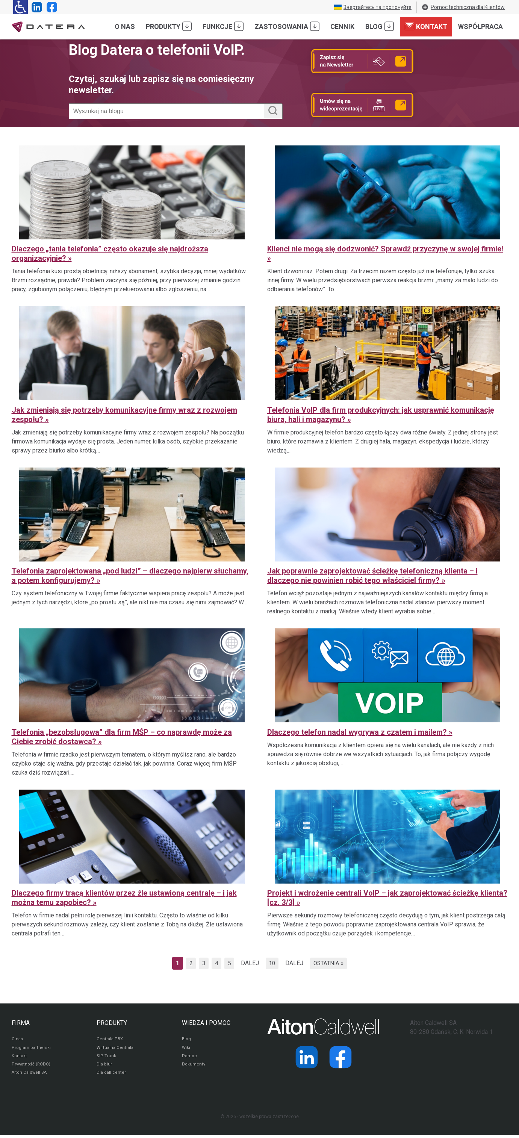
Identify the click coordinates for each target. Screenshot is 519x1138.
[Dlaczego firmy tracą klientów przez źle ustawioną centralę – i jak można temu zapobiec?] (132, 862)
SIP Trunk (106, 1057)
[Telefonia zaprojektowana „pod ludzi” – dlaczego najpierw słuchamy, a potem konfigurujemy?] (132, 540)
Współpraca (480, 26)
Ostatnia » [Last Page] (332, 963)
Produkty (169, 26)
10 (273, 963)
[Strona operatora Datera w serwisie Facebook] (50, 7)
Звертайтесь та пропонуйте (373, 7)
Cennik (342, 26)
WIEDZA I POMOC (206, 1022)
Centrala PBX (110, 1039)
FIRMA (21, 1022)
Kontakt (426, 26)
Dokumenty (194, 1066)
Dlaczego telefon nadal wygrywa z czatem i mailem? (357, 732)
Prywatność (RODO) (32, 1066)
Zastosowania (286, 26)
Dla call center (112, 1075)
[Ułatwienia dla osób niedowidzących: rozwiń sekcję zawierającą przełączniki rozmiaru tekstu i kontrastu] (20, 7)
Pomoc (189, 1057)
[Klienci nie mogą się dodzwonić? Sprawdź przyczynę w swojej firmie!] (387, 218)
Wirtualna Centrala (116, 1048)
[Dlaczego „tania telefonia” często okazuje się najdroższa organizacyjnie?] (132, 218)
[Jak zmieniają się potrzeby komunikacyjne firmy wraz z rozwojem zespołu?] (132, 379)
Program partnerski (31, 1048)
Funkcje (223, 26)
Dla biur (104, 1066)
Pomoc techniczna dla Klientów (463, 7)
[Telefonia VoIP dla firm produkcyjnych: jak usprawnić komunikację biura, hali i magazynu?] (387, 379)
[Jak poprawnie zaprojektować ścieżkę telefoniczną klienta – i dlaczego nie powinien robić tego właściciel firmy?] (387, 540)
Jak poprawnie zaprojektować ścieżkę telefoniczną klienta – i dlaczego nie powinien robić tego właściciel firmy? (372, 575)
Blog (379, 26)
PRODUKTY (112, 1022)
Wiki (186, 1048)
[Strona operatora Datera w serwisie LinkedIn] (35, 7)
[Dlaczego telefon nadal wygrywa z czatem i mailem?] (387, 701)
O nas (125, 26)
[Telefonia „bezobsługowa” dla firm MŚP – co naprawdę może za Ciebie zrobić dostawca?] (132, 701)
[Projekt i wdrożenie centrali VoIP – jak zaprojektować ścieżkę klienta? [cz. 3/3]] (387, 862)
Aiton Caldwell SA (30, 1075)
